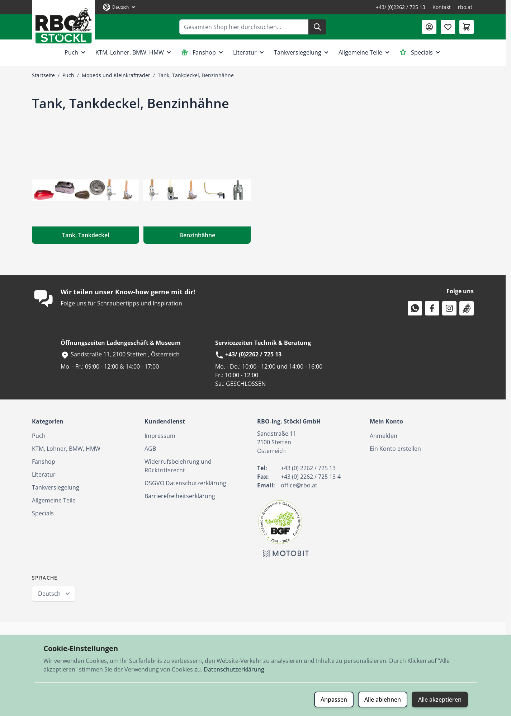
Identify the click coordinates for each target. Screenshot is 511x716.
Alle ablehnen (382, 699)
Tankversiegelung (302, 52)
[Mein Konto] (429, 27)
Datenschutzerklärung (234, 669)
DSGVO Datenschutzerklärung (185, 483)
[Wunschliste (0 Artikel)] (448, 27)
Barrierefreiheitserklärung (180, 496)
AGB (150, 449)
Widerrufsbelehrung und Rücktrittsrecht (178, 466)
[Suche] (317, 26)
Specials (420, 52)
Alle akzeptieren (440, 699)
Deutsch (49, 594)
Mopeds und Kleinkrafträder (116, 75)
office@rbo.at (299, 485)
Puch (76, 52)
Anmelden (383, 436)
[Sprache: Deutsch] (119, 7)
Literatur (249, 52)
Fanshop (202, 52)
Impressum (160, 436)
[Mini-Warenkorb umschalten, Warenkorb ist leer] (466, 27)
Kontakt (441, 7)
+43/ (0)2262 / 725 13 (400, 7)
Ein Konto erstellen (395, 449)
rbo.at (465, 7)
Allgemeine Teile (365, 52)
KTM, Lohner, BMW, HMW (133, 52)
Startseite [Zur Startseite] (43, 75)
